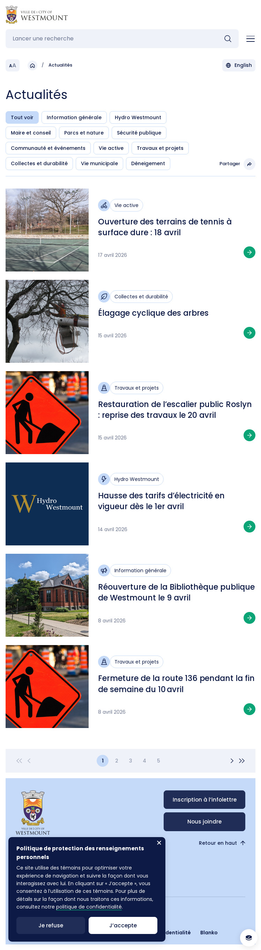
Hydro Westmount (138, 117)
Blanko (209, 932)
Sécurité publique (139, 132)
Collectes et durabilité (39, 163)
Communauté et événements (48, 148)
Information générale (74, 117)
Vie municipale (99, 163)
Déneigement (148, 163)
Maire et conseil (31, 132)
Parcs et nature (84, 132)
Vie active (111, 148)
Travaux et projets (160, 148)
